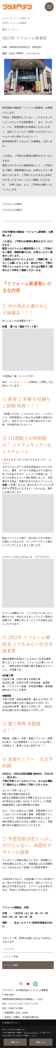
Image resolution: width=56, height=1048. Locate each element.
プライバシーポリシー (31, 1032)
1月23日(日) (8, 210)
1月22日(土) (8, 204)
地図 (40, 999)
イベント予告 (11, 956)
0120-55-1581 (16, 1003)
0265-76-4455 (31, 1003)
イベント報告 (11, 965)
